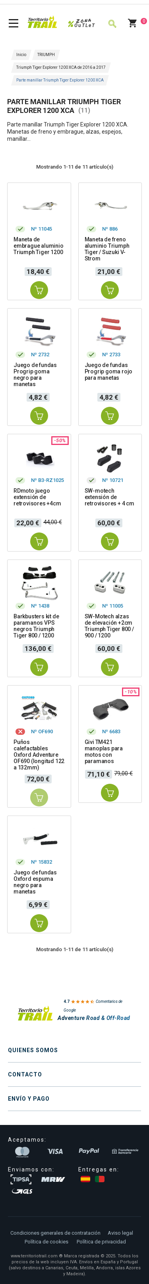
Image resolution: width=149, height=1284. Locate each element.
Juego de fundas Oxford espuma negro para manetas (35, 882)
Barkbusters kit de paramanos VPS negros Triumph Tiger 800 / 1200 (36, 626)
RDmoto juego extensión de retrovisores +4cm (37, 497)
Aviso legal (120, 1233)
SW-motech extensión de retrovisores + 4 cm (109, 497)
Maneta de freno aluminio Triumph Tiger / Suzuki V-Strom (107, 249)
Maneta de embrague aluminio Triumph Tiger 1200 (39, 245)
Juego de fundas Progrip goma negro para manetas (35, 374)
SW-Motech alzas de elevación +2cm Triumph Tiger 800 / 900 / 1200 (109, 626)
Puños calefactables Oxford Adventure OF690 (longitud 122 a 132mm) (39, 755)
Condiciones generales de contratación (55, 1233)
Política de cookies (46, 1242)
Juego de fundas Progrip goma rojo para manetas (109, 371)
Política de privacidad (101, 1242)
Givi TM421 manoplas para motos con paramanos (104, 751)
